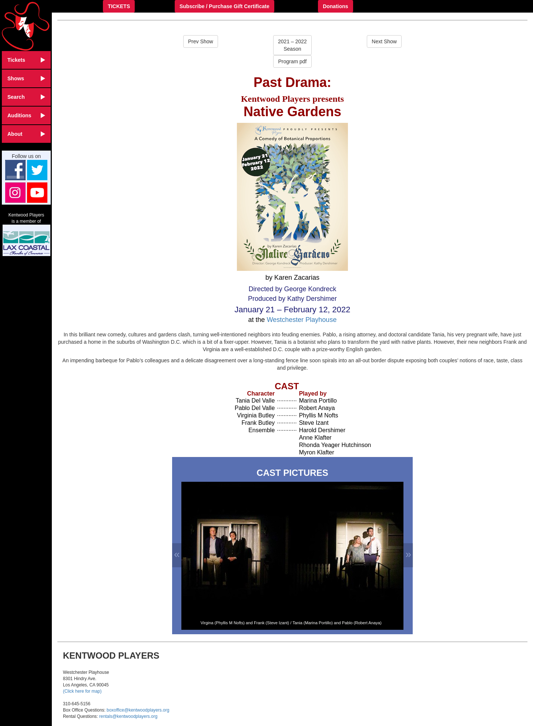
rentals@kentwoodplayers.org (128, 716)
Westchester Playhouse (302, 319)
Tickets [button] (26, 60)
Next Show (384, 41)
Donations (335, 6)
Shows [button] (26, 78)
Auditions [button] (26, 115)
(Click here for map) (82, 691)
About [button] (26, 134)
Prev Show (200, 41)
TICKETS (119, 6)
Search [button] (26, 97)
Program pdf (292, 61)
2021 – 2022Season (292, 45)
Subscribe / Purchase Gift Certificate (224, 6)
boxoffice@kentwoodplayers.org (138, 710)
